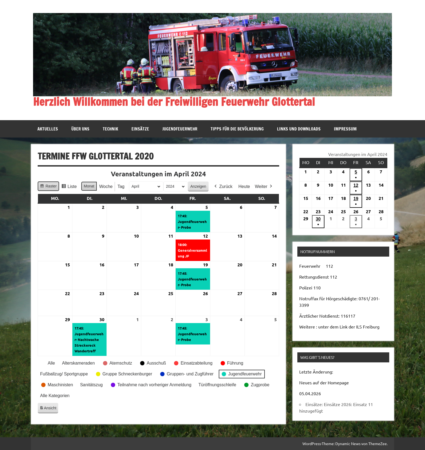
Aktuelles (47, 129)
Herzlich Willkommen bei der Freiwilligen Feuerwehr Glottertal (174, 101)
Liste (69, 187)
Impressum (345, 129)
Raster (48, 187)
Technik (110, 129)
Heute (244, 186)
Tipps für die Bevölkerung (237, 129)
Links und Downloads (299, 129)
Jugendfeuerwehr (179, 129)
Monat (89, 186)
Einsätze (140, 129)
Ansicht (48, 409)
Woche (106, 186)
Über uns (80, 129)
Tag (120, 186)
